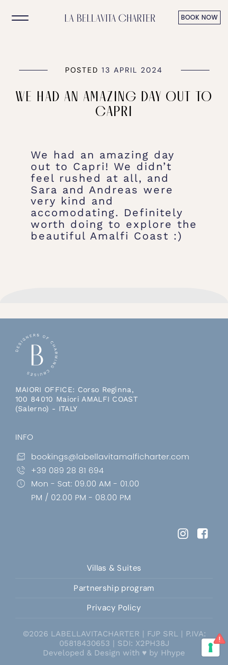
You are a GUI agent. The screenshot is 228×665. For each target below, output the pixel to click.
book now (199, 17)
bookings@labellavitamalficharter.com (84, 457)
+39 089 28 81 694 (59, 470)
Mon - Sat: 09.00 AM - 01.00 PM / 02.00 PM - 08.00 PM (77, 490)
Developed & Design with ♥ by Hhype (114, 653)
